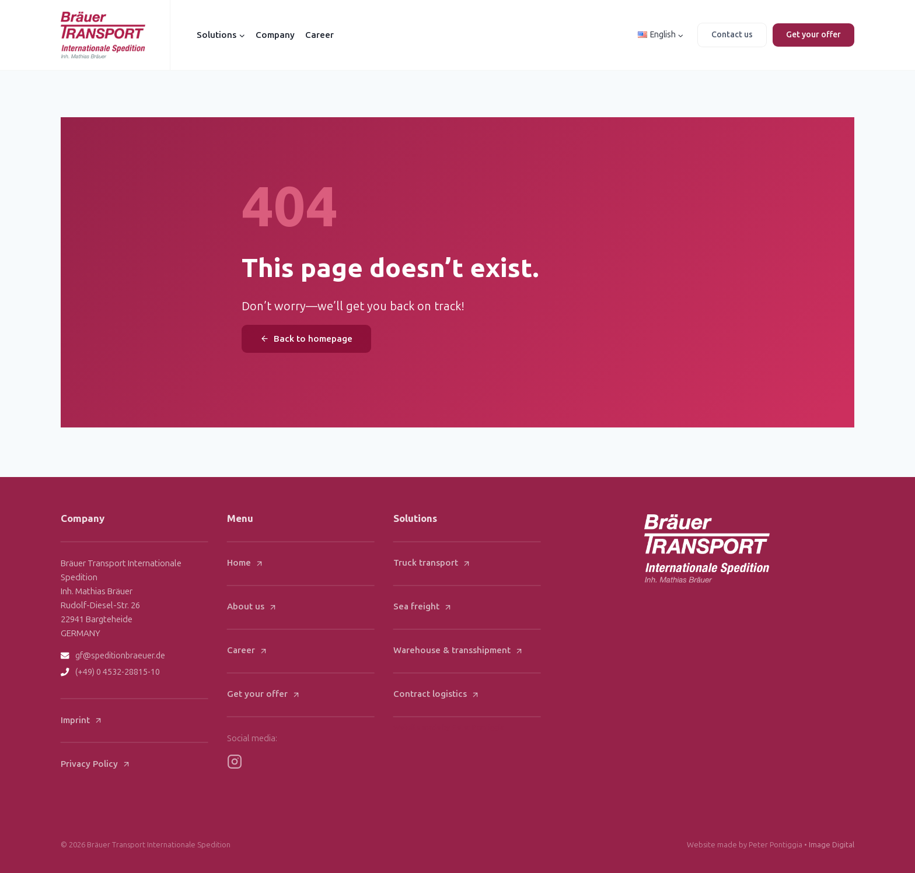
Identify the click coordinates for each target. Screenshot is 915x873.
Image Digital (831, 844)
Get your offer (813, 35)
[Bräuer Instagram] (234, 761)
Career (319, 35)
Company (275, 35)
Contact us (732, 35)
